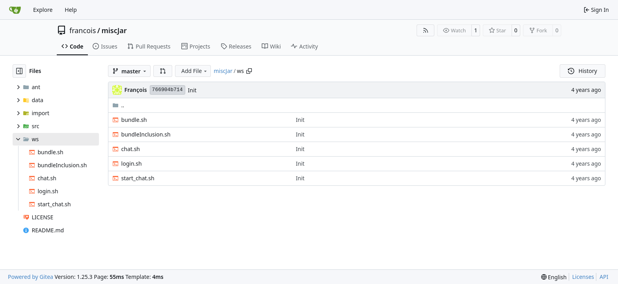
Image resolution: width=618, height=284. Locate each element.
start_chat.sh (137, 178)
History (582, 71)
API (603, 276)
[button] (162, 71)
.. (118, 105)
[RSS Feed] (426, 30)
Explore (42, 9)
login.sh (131, 163)
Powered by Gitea (30, 276)
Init (192, 90)
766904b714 (167, 90)
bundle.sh (134, 119)
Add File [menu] (194, 71)
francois (82, 30)
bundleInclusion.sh (146, 134)
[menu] (554, 277)
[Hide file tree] (19, 71)
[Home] (15, 10)
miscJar (114, 30)
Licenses (583, 276)
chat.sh (130, 149)
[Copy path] (249, 71)
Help (71, 9)
